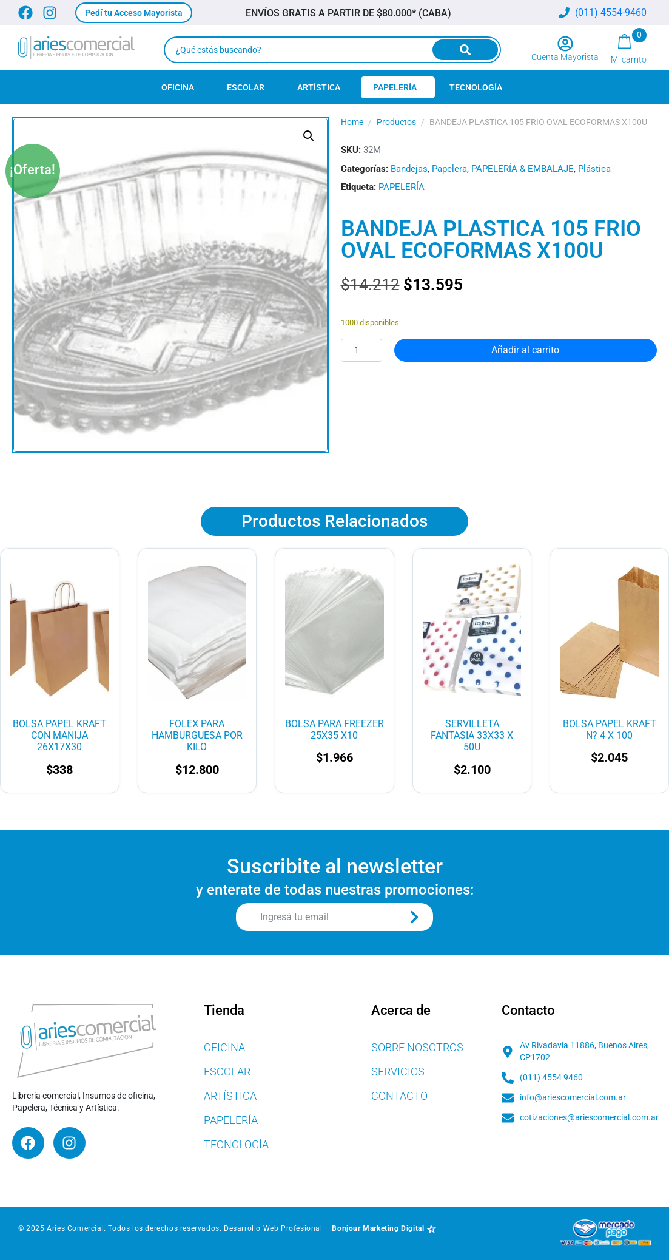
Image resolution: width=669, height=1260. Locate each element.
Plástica (594, 168)
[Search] (465, 50)
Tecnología (475, 87)
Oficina (177, 87)
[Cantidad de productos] (361, 350)
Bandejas (409, 168)
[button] (133, 12)
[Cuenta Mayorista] (565, 44)
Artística (318, 87)
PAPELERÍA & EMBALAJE (522, 168)
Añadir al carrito (525, 350)
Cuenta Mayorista (565, 57)
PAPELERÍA (401, 186)
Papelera (449, 168)
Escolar (245, 87)
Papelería (395, 87)
